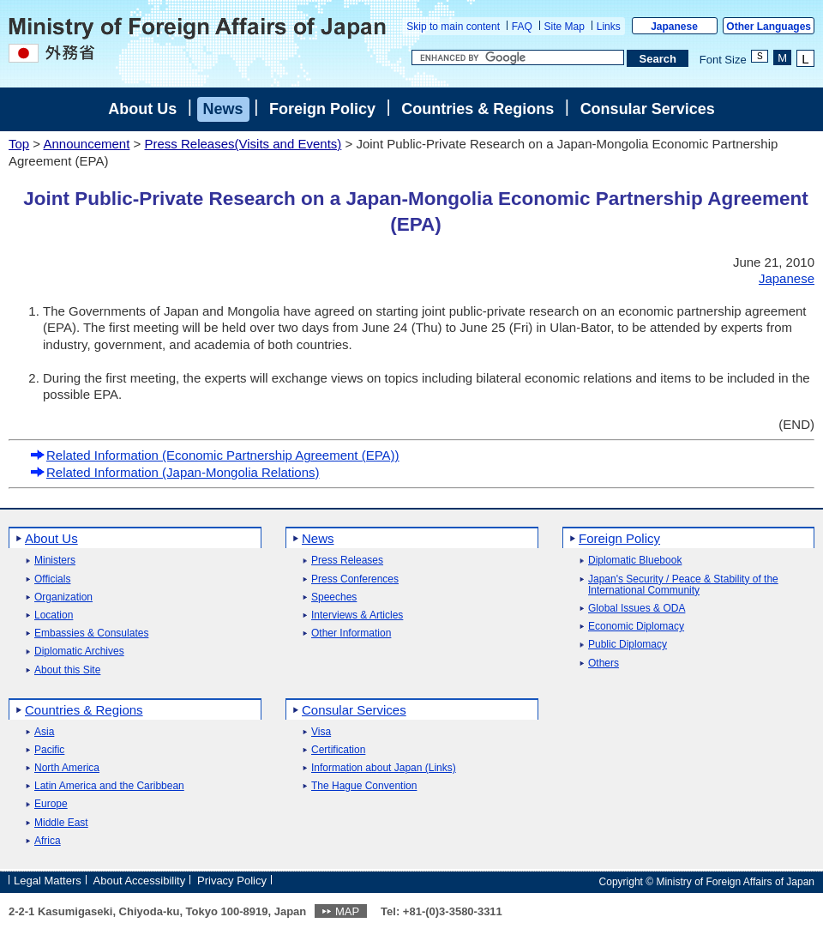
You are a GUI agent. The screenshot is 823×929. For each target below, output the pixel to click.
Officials (52, 579)
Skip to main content (453, 27)
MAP (347, 911)
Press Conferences (355, 579)
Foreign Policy (322, 109)
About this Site (67, 670)
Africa (47, 841)
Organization (63, 597)
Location (53, 615)
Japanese (674, 27)
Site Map (564, 27)
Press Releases (347, 560)
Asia (44, 732)
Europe (51, 804)
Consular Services (647, 109)
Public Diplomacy (627, 644)
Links (609, 27)
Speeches (334, 597)
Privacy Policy (232, 880)
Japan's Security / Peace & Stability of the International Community (683, 585)
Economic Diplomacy (636, 626)
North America (66, 768)
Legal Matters (47, 880)
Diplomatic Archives (79, 651)
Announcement (86, 143)
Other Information (351, 633)
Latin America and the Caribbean (109, 786)
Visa (321, 732)
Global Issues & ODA (636, 608)
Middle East (61, 823)
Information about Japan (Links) (383, 768)
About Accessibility (139, 880)
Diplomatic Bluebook (635, 560)
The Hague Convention (364, 786)
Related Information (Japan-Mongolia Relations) (175, 472)
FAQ (522, 27)
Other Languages (768, 27)
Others (603, 663)
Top (19, 143)
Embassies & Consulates (91, 633)
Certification (338, 750)
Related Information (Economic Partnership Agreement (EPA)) (214, 455)
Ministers (54, 560)
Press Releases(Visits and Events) (242, 143)
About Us (142, 109)
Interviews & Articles (357, 615)
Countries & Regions (477, 109)
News (223, 109)
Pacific (49, 750)
